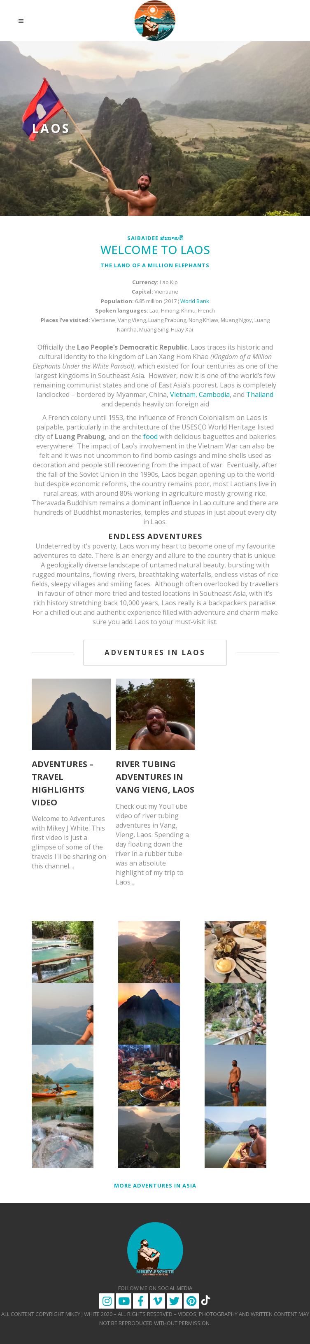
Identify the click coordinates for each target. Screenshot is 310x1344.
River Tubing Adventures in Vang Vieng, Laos (155, 776)
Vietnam (183, 394)
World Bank (194, 301)
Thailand (259, 394)
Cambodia (214, 394)
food (150, 436)
